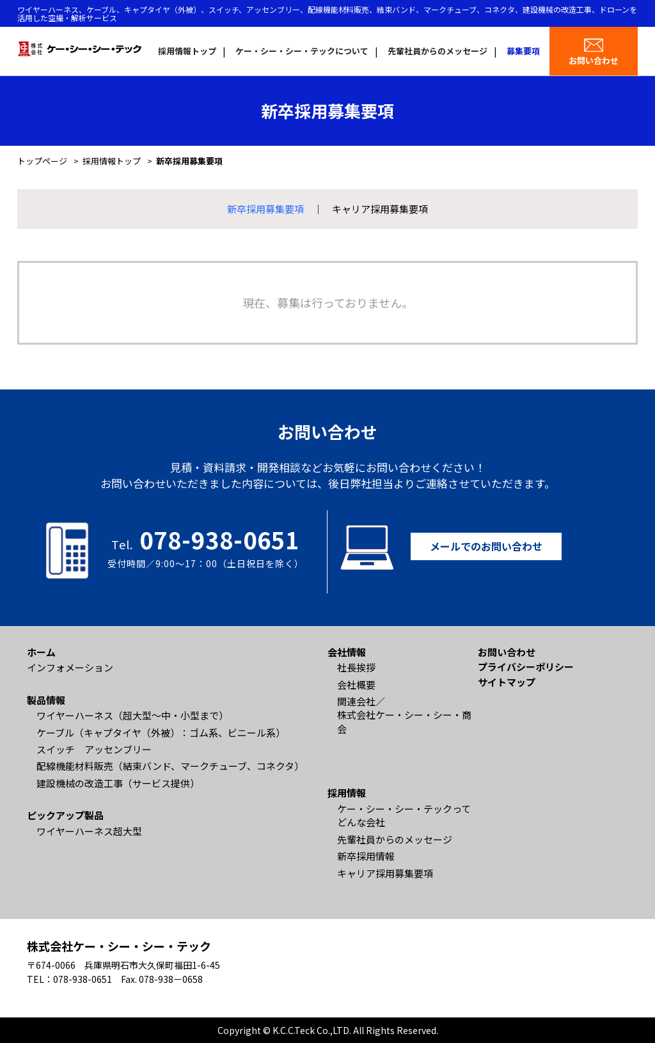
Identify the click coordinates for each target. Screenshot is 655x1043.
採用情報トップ (187, 51)
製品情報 (46, 700)
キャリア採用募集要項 (380, 209)
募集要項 (523, 51)
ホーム (41, 652)
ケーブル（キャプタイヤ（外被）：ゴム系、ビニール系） (160, 732)
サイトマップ (506, 682)
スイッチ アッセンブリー (94, 749)
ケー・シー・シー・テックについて (301, 51)
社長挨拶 (356, 667)
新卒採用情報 (366, 856)
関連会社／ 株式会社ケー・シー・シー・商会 (404, 714)
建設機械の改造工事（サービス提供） (118, 783)
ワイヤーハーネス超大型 (89, 831)
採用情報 (347, 792)
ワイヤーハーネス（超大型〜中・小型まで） (132, 715)
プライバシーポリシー (526, 666)
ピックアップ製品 (65, 815)
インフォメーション (70, 667)
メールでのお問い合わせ (486, 546)
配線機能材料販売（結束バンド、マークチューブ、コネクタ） (170, 765)
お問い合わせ (594, 60)
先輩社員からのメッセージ (437, 51)
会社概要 (356, 684)
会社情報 (347, 652)
